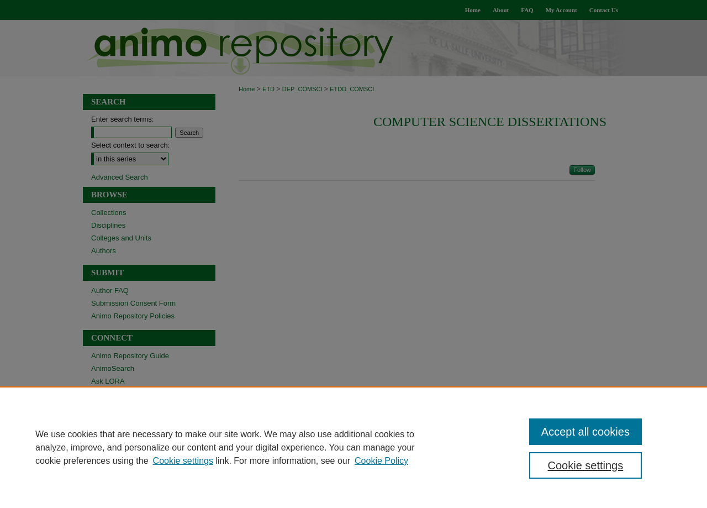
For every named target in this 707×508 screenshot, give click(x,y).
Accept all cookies (585, 432)
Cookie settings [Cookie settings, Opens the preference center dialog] (586, 465)
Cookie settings (183, 460)
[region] (353, 447)
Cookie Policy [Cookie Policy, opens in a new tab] (381, 460)
